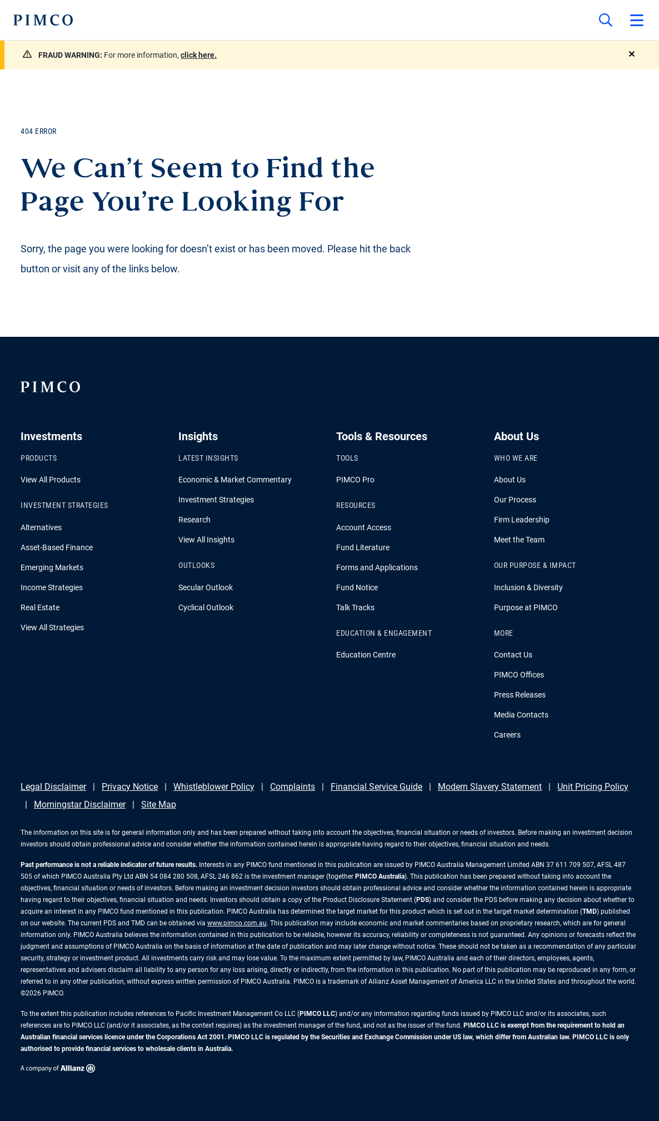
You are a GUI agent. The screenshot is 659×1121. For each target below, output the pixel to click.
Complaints (292, 786)
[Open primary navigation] (637, 20)
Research (194, 519)
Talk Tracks (355, 607)
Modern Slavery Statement (490, 786)
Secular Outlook (205, 587)
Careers (507, 734)
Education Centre (366, 654)
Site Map (158, 804)
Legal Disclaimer (53, 786)
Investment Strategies (216, 499)
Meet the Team (519, 539)
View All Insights (206, 539)
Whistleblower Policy (213, 786)
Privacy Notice (130, 786)
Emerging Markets (52, 567)
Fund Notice (357, 587)
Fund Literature (363, 547)
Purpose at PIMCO (526, 607)
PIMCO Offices (519, 674)
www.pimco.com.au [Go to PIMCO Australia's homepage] (237, 923)
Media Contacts (521, 714)
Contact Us (513, 654)
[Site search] (606, 20)
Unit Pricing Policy (592, 786)
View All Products (51, 479)
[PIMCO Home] (43, 20)
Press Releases (520, 694)
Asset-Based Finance (57, 547)
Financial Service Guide (376, 786)
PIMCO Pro (355, 479)
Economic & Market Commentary (235, 479)
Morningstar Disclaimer (80, 804)
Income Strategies (52, 587)
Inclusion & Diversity (528, 587)
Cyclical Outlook (205, 607)
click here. (199, 55)
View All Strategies (52, 627)
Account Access (363, 527)
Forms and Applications (377, 567)
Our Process (515, 499)
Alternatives (41, 527)
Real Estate (40, 607)
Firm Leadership (522, 519)
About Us (510, 479)
